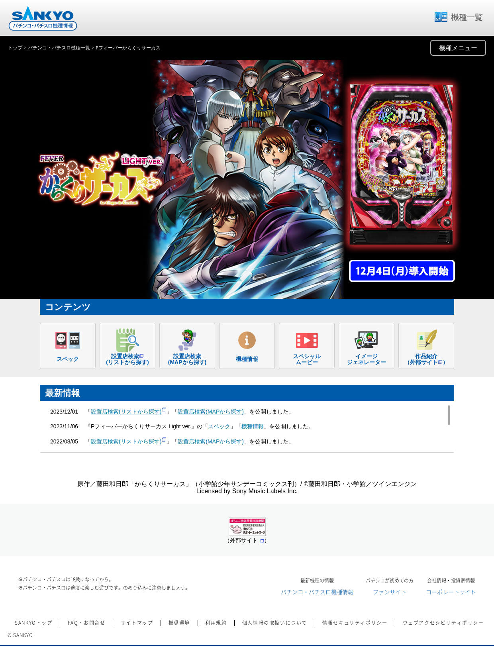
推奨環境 (179, 622)
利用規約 (216, 622)
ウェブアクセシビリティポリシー (443, 622)
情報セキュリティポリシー (354, 622)
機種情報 (252, 426)
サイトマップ (137, 622)
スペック (219, 426)
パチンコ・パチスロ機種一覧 (59, 48)
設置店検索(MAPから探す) (211, 411)
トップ (15, 48)
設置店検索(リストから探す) (129, 411)
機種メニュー (458, 48)
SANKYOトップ (33, 622)
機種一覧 (458, 17)
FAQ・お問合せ (87, 622)
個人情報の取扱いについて (274, 622)
